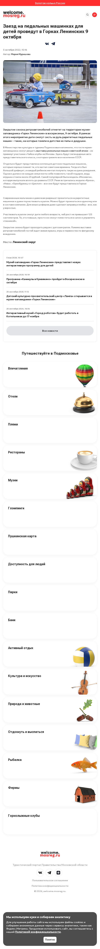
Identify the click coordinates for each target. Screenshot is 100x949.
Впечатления (18, 368)
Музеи (13, 480)
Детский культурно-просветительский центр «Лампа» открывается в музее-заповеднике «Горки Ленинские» (49, 297)
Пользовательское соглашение (50, 880)
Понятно (50, 939)
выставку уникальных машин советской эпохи (62, 150)
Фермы (13, 788)
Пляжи (13, 424)
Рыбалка (15, 760)
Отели (13, 396)
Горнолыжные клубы (24, 816)
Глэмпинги (16, 508)
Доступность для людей (26, 564)
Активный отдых (20, 648)
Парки (12, 592)
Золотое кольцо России (50, 3)
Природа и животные (24, 704)
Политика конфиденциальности (50, 885)
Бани (11, 620)
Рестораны (16, 452)
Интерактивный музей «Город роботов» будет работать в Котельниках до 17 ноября (42, 314)
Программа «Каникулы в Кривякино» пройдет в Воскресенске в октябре (45, 280)
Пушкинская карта (22, 536)
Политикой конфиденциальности (38, 931)
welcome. (50, 854)
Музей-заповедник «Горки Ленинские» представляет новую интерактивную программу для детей (43, 264)
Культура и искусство (24, 676)
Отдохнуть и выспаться (26, 732)
